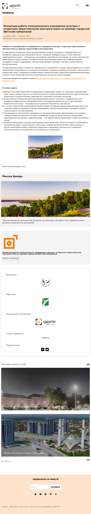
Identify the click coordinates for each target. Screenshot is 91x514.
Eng (77, 5)
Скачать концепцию (10, 258)
